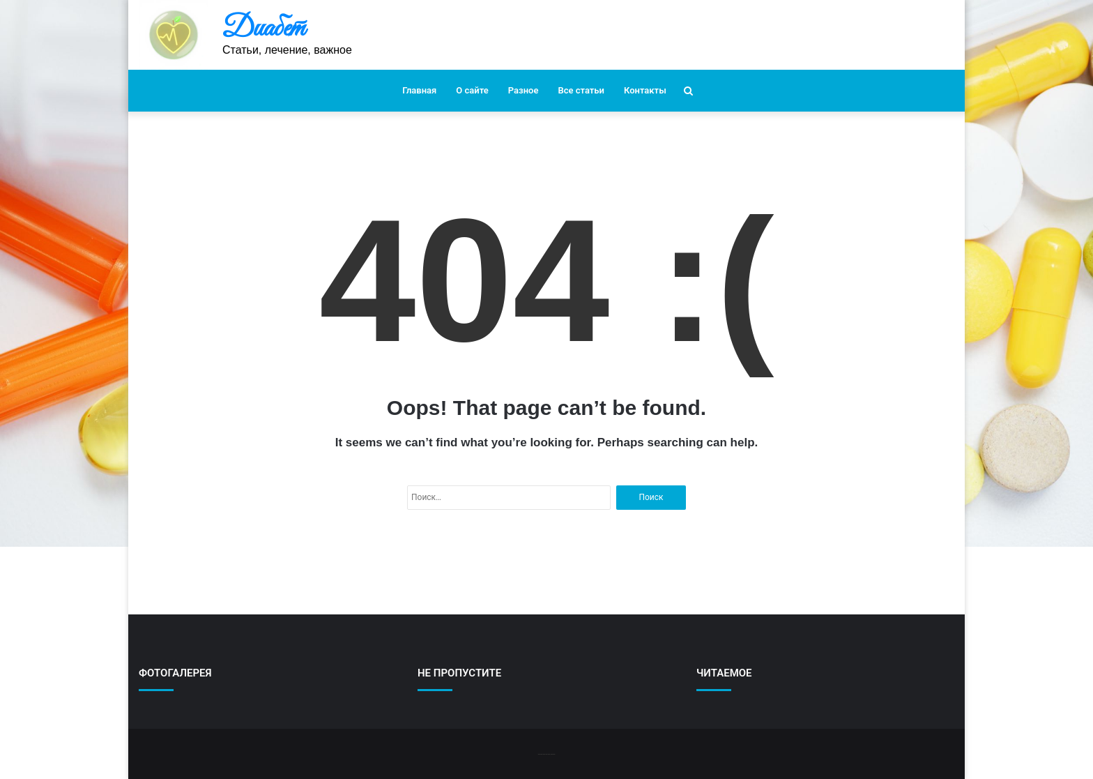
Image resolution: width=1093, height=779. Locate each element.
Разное (523, 90)
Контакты (645, 90)
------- (546, 753)
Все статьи (581, 90)
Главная (419, 90)
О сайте (472, 90)
